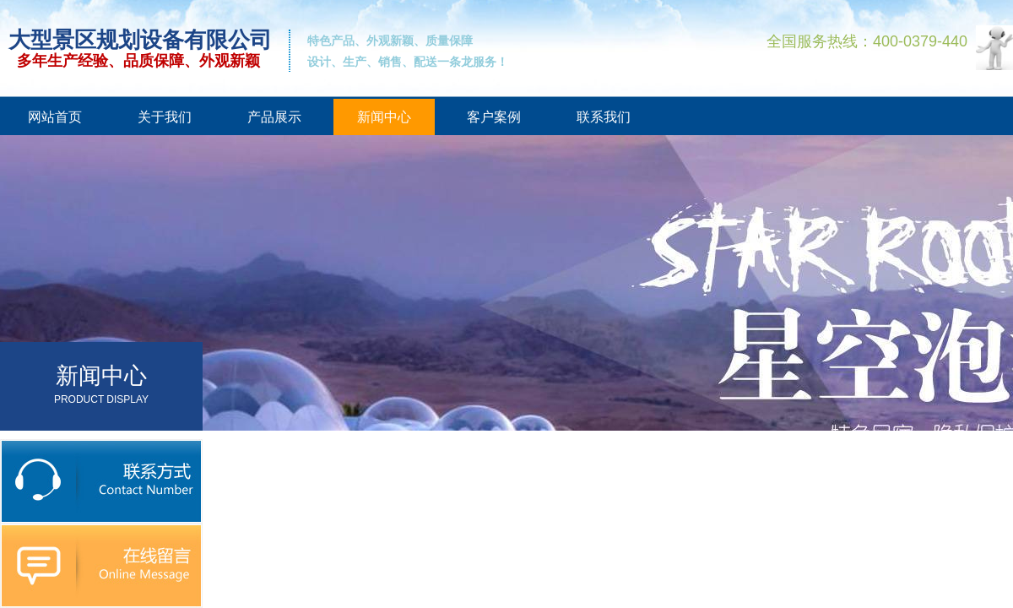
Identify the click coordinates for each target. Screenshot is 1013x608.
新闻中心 (384, 117)
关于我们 (165, 117)
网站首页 (55, 117)
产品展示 (274, 117)
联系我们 (604, 117)
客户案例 (494, 117)
